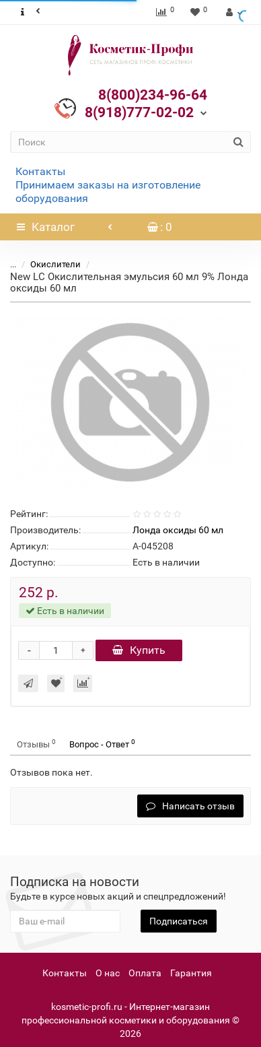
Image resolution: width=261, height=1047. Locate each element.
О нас (108, 973)
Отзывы (36, 743)
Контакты (40, 171)
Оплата (144, 973)
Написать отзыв (190, 806)
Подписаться (178, 921)
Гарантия (191, 973)
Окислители (55, 264)
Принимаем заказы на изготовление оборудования (107, 191)
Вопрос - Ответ (102, 743)
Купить (138, 650)
